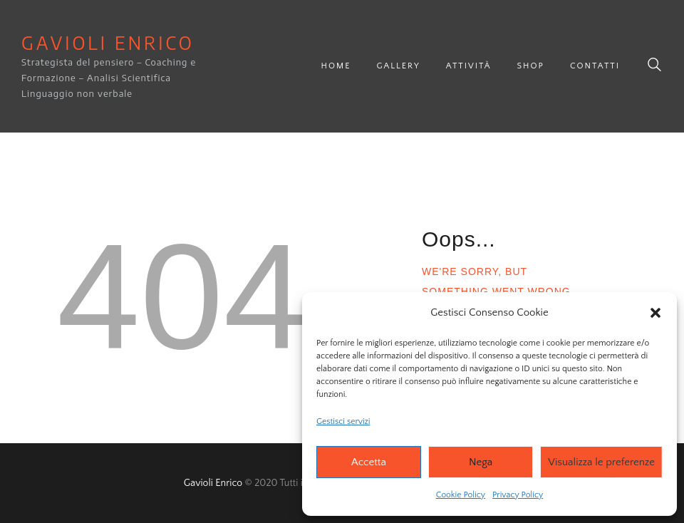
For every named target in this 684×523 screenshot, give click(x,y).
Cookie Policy (460, 494)
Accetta (368, 462)
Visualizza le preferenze (601, 462)
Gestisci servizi (343, 421)
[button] (655, 313)
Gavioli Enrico (213, 483)
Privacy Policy (517, 494)
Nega (480, 462)
